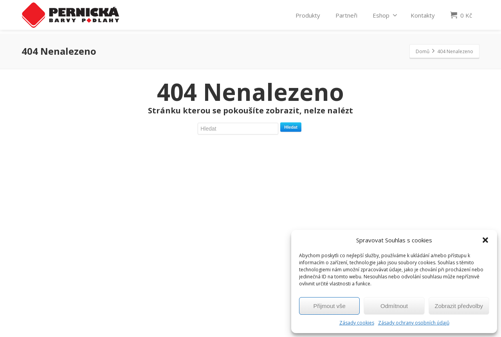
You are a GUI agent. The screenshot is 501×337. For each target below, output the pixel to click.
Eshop (385, 16)
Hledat (290, 127)
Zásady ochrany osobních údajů (413, 322)
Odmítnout (394, 306)
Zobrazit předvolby (459, 306)
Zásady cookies (356, 322)
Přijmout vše (329, 306)
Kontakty (423, 16)
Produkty (308, 16)
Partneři (346, 16)
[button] (485, 240)
